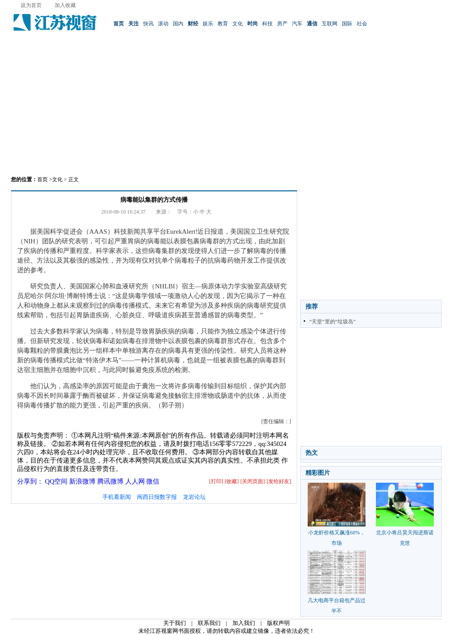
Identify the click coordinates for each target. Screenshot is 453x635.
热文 (312, 452)
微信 (152, 481)
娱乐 (208, 24)
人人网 (135, 481)
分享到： (30, 481)
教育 (223, 24)
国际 (347, 24)
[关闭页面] (252, 481)
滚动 (163, 24)
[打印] (216, 481)
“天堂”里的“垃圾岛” (332, 322)
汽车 (297, 24)
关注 (133, 24)
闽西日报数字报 (157, 497)
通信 (312, 24)
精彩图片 (318, 473)
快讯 (148, 24)
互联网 (329, 24)
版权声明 (278, 623)
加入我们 (243, 623)
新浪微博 (82, 481)
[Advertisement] (226, 107)
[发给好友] (279, 481)
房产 (282, 24)
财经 (193, 24)
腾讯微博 (110, 481)
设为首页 (31, 5)
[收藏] (232, 481)
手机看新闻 (116, 497)
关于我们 (174, 623)
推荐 (312, 306)
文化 (237, 24)
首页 (118, 24)
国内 (178, 24)
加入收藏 (65, 5)
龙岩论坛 (194, 497)
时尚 (252, 24)
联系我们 (209, 623)
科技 (267, 24)
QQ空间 (56, 481)
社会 (362, 24)
